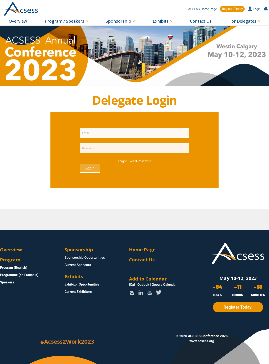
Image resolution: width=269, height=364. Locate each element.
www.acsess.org (201, 341)
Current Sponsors (78, 265)
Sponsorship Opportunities (85, 258)
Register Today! (238, 307)
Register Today (232, 9)
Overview (18, 21)
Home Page (142, 249)
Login (254, 9)
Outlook (143, 285)
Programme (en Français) (19, 275)
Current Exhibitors (78, 292)
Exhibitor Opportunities (82, 284)
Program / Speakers (64, 21)
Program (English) (13, 268)
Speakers (7, 282)
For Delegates (242, 21)
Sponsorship (118, 21)
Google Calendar (164, 285)
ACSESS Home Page (202, 9)
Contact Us (201, 21)
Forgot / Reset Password (134, 161)
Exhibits (161, 21)
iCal (132, 285)
